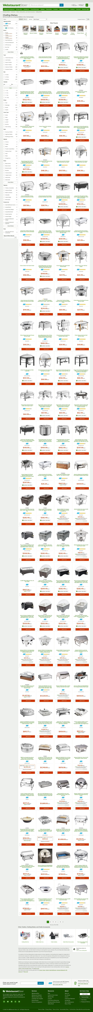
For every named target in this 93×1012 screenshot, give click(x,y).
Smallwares (26, 9)
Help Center (85, 994)
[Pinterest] (19, 1001)
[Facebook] (11, 1001)
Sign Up (41, 983)
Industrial (78, 9)
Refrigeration (19, 9)
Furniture (56, 9)
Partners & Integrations (37, 1002)
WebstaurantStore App (37, 996)
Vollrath (47, 970)
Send (67, 520)
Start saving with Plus (58, 984)
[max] (14, 86)
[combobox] (45, 5)
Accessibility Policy (64, 1009)
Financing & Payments (70, 998)
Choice (43, 970)
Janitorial (72, 9)
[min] (7, 86)
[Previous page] (45, 922)
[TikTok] (15, 1001)
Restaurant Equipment (9, 9)
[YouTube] (8, 1001)
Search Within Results (9, 235)
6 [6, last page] (60, 922)
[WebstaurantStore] (15, 991)
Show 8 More (10, 182)
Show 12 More (11, 52)
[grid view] (21, 19)
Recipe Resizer (35, 1000)
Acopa (40, 970)
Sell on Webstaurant (69, 1002)
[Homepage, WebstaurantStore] (15, 5)
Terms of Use (56, 1009)
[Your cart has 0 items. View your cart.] (88, 5)
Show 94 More (11, 226)
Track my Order (85, 997)
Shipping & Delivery (85, 1001)
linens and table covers (26, 968)
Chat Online (83, 999)
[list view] (25, 19)
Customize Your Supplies (37, 998)
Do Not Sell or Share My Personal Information (80, 1009)
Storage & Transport (64, 9)
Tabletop (42, 9)
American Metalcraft (61, 970)
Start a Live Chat (27, 840)
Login (61, 484)
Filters (5, 19)
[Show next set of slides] (89, 937)
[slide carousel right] (85, 30)
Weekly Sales (51, 996)
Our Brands (67, 995)
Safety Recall (51, 1003)
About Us (67, 993)
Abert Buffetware (52, 970)
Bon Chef (26, 971)
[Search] (15, 237)
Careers (66, 996)
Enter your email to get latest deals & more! (10, 983)
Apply (10, 87)
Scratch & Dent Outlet (53, 995)
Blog (49, 993)
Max (12, 84)
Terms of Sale (41, 1009)
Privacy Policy (49, 1009)
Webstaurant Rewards (37, 995)
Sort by (30, 19)
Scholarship (67, 1000)
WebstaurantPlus (35, 993)
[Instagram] (4, 1001)
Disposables (49, 9)
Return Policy (68, 1003)
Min (4, 84)
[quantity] (20, 71)
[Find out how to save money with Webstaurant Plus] (24, 60)
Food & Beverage (35, 9)
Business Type (85, 9)
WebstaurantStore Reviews (54, 1002)
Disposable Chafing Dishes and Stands (82, 942)
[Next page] (63, 922)
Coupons (50, 998)
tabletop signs (36, 968)
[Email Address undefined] (61, 521)
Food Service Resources (53, 1000)
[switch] (87, 19)
